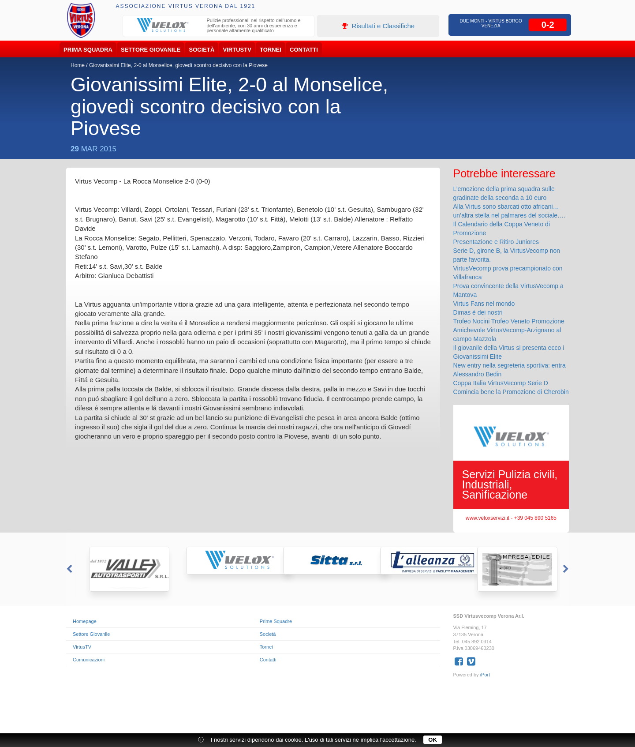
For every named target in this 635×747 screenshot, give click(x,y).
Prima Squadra (88, 49)
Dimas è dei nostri (478, 312)
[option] (218, 26)
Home (78, 65)
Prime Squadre (276, 621)
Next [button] (566, 569)
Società (202, 49)
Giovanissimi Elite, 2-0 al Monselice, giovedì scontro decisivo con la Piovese (178, 65)
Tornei (270, 49)
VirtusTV (237, 49)
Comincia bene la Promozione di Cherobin (511, 391)
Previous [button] (68, 569)
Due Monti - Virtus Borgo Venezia (490, 23)
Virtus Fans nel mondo (484, 303)
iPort (485, 674)
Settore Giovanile (150, 49)
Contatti (304, 49)
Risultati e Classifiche (378, 26)
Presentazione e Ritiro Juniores (496, 241)
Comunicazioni (89, 659)
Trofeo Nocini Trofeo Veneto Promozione (508, 321)
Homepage (85, 621)
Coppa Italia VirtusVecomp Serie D (500, 383)
